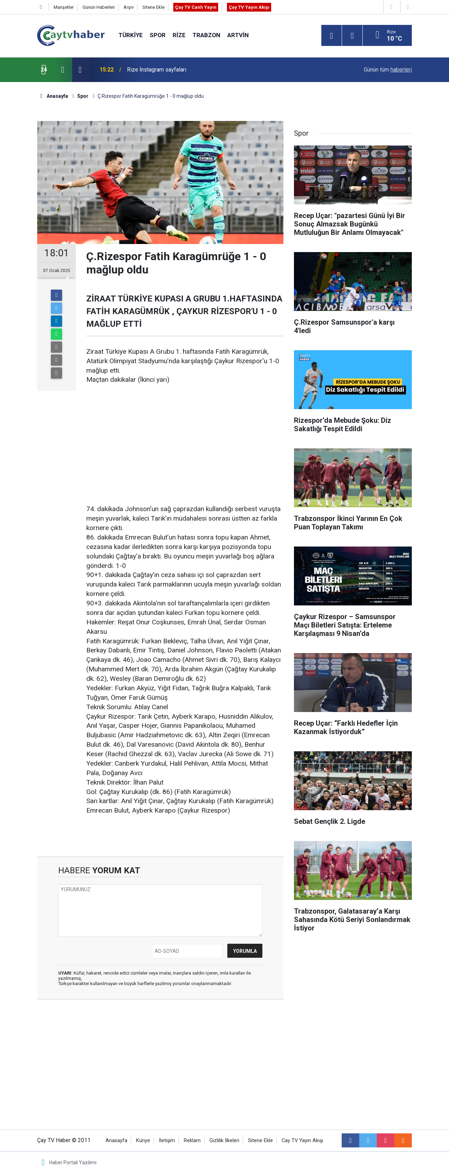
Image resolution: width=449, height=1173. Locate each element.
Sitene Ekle (153, 7)
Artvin (238, 35)
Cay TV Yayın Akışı (302, 1141)
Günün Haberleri (98, 7)
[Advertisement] (184, 445)
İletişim (167, 1141)
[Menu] (331, 35)
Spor (158, 35)
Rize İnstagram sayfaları (156, 69)
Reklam (192, 1141)
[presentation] (62, 70)
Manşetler (64, 7)
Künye (143, 1141)
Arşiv (128, 7)
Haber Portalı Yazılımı (72, 1162)
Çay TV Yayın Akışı (249, 7)
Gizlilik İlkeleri (224, 1141)
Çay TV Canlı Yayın (195, 7)
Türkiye (131, 35)
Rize (179, 35)
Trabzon (206, 35)
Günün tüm (388, 69)
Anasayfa (116, 1141)
